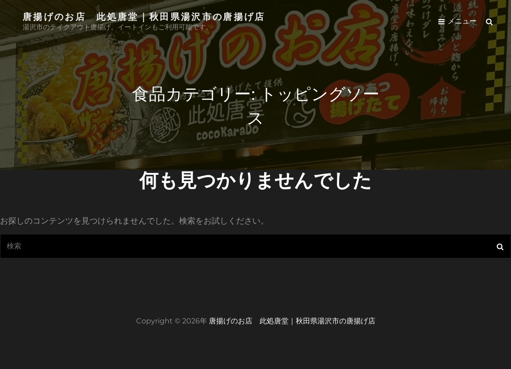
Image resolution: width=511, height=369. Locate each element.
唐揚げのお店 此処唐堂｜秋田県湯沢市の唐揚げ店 (144, 16)
